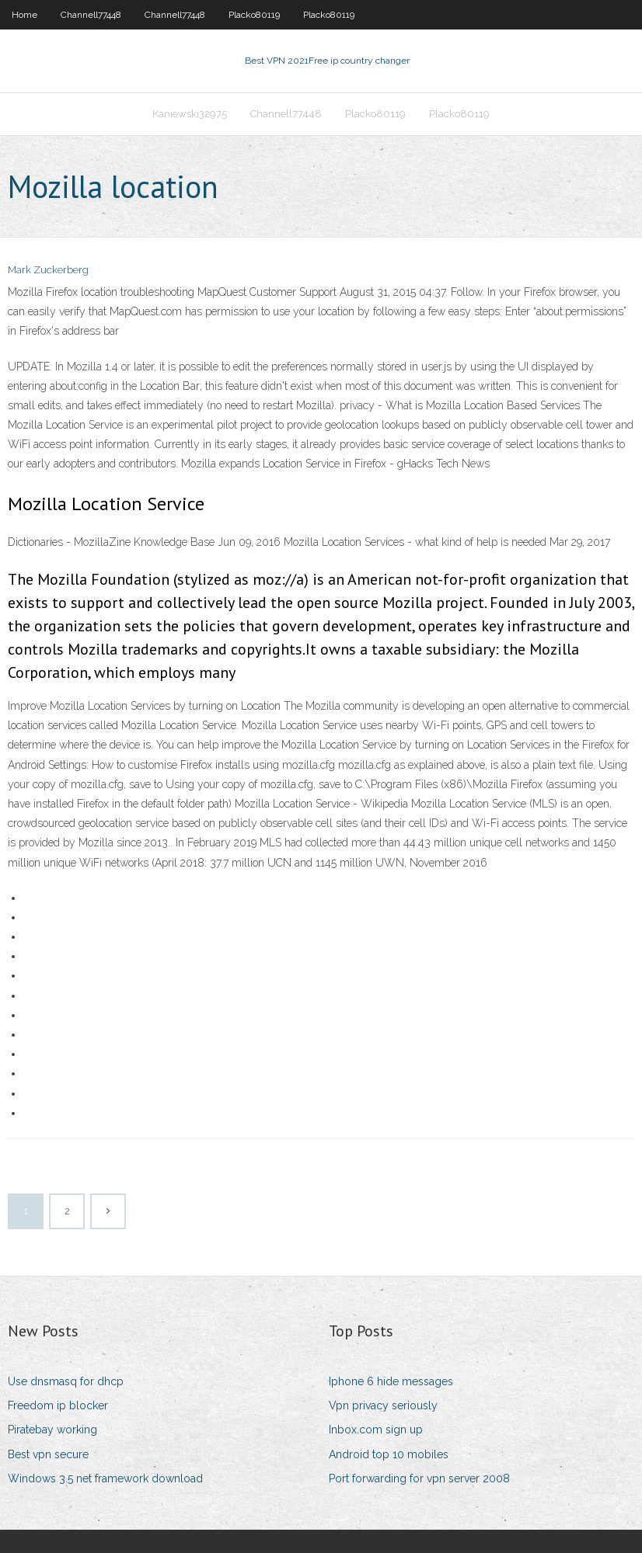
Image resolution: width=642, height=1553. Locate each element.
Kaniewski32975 (189, 114)
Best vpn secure (48, 1454)
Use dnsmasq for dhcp (66, 1381)
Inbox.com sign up (376, 1429)
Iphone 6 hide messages (391, 1381)
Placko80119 (254, 14)
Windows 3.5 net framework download (105, 1478)
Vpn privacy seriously (383, 1405)
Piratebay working (52, 1429)
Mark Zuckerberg (48, 270)
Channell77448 (91, 14)
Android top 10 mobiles (388, 1454)
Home (24, 14)
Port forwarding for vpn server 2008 (419, 1478)
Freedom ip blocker (58, 1405)
